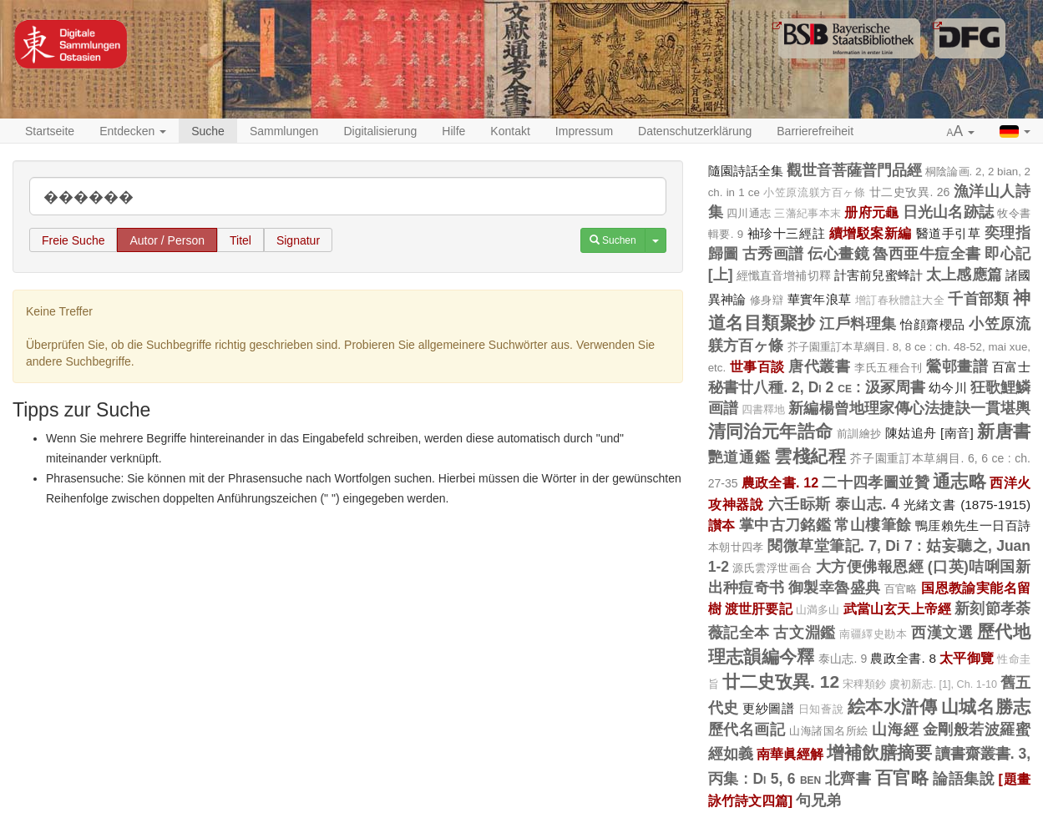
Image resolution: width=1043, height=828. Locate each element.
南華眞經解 (790, 753)
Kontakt (509, 131)
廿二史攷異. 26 (909, 192)
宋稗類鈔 (864, 684)
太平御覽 (966, 657)
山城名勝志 (985, 706)
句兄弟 (818, 800)
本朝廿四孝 (736, 547)
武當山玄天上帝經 (897, 608)
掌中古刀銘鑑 (785, 525)
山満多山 (818, 610)
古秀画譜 (773, 253)
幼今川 (947, 388)
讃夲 (722, 525)
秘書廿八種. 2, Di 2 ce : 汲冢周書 (817, 387)
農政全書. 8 (903, 658)
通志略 (959, 481)
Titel (240, 240)
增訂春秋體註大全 (899, 300)
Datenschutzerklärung (695, 131)
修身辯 (766, 300)
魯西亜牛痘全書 (926, 253)
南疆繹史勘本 (873, 634)
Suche (208, 131)
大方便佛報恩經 (870, 566)
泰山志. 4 (867, 504)
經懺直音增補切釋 (784, 275)
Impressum (584, 131)
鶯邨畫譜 (957, 366)
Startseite (49, 131)
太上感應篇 (964, 274)
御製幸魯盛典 (834, 587)
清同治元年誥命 (770, 431)
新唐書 (1003, 431)
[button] (961, 132)
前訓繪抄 (859, 433)
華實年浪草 (819, 299)
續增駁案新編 (870, 232)
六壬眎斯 (799, 504)
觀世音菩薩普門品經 (855, 170)
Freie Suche (73, 240)
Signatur (298, 240)
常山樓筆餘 (872, 525)
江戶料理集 (858, 324)
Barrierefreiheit (815, 131)
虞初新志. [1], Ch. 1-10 (943, 684)
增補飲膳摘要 (879, 752)
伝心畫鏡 (838, 253)
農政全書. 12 (780, 482)
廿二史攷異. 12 (780, 681)
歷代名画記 (747, 729)
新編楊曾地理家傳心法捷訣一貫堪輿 (909, 408)
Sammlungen (284, 131)
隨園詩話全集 (745, 171)
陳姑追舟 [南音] (929, 433)
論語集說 (964, 778)
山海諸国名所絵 (828, 730)
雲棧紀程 (810, 456)
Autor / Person (167, 240)
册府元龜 (871, 212)
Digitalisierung (380, 131)
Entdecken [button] (132, 131)
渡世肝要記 (758, 608)
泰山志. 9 (843, 658)
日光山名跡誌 (949, 212)
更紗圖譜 (768, 708)
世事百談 (757, 366)
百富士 (1011, 367)
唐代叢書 (819, 366)
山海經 (895, 729)
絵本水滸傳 (893, 706)
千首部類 (979, 298)
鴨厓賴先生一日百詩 (972, 525)
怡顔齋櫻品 (932, 324)
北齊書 (848, 778)
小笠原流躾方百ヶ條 (814, 193)
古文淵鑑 (804, 632)
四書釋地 (763, 410)
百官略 (901, 589)
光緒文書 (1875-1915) (967, 504)
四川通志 (749, 213)
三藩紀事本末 (807, 214)
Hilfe (453, 131)
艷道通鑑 (739, 457)
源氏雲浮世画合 (772, 568)
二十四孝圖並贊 (875, 482)
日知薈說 (820, 709)
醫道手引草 (948, 233)
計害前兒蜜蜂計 (878, 275)
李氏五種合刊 (888, 367)
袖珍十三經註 (786, 233)
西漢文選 (942, 632)
